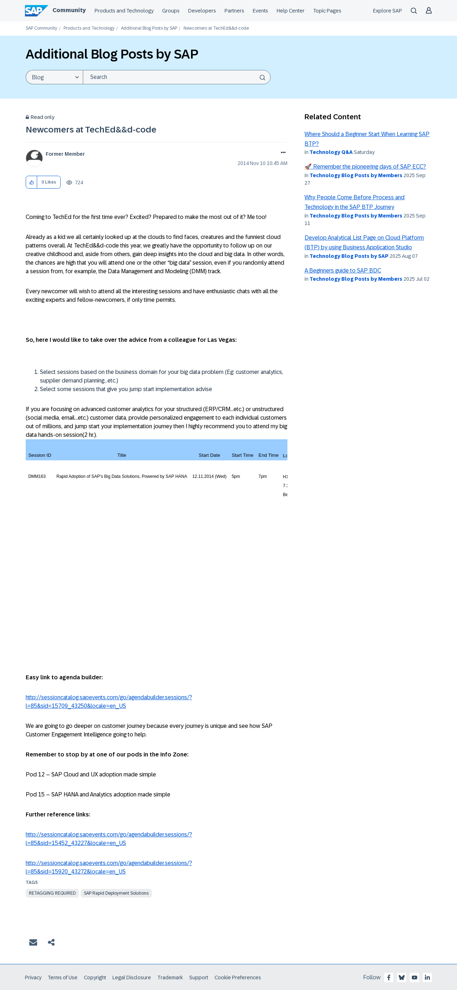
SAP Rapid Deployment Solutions (116, 893)
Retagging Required (52, 893)
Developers (202, 11)
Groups (171, 11)
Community (69, 10)
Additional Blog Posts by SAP (149, 28)
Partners (234, 11)
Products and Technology (124, 11)
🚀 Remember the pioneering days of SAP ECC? (365, 167)
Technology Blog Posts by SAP (349, 256)
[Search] (177, 77)
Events (260, 11)
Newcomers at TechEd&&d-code (91, 129)
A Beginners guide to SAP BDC (343, 271)
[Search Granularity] (54, 77)
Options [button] (282, 153)
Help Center (291, 11)
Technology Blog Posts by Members (356, 175)
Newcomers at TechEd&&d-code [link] (216, 28)
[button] (31, 182)
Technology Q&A (331, 152)
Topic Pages (327, 11)
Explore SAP (387, 11)
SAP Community (41, 28)
